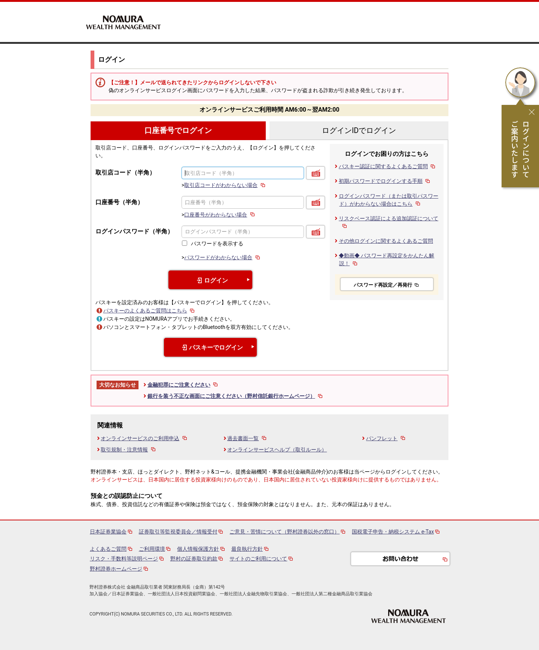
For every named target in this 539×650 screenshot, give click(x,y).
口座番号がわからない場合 (220, 215)
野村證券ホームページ (116, 569)
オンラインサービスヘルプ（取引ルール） (277, 450)
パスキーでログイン (210, 347)
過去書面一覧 (247, 438)
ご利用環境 (152, 549)
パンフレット (386, 438)
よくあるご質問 (108, 549)
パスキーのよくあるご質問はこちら (149, 311)
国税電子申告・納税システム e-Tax (393, 532)
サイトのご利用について (258, 559)
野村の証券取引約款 (193, 559)
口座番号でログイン (178, 130)
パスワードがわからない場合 (222, 257)
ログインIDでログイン (359, 130)
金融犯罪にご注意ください (183, 385)
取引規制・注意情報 (128, 450)
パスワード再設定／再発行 (387, 285)
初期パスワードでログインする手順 (385, 181)
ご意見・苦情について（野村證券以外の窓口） (284, 532)
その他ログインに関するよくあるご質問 (386, 241)
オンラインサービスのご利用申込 (144, 438)
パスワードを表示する (217, 244)
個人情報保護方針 (198, 549)
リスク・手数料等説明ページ (124, 559)
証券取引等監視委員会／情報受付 (178, 532)
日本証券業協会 (108, 532)
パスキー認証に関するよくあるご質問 (387, 166)
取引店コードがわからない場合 (225, 185)
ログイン (210, 280)
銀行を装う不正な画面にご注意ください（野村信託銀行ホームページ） (235, 396)
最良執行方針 (247, 549)
